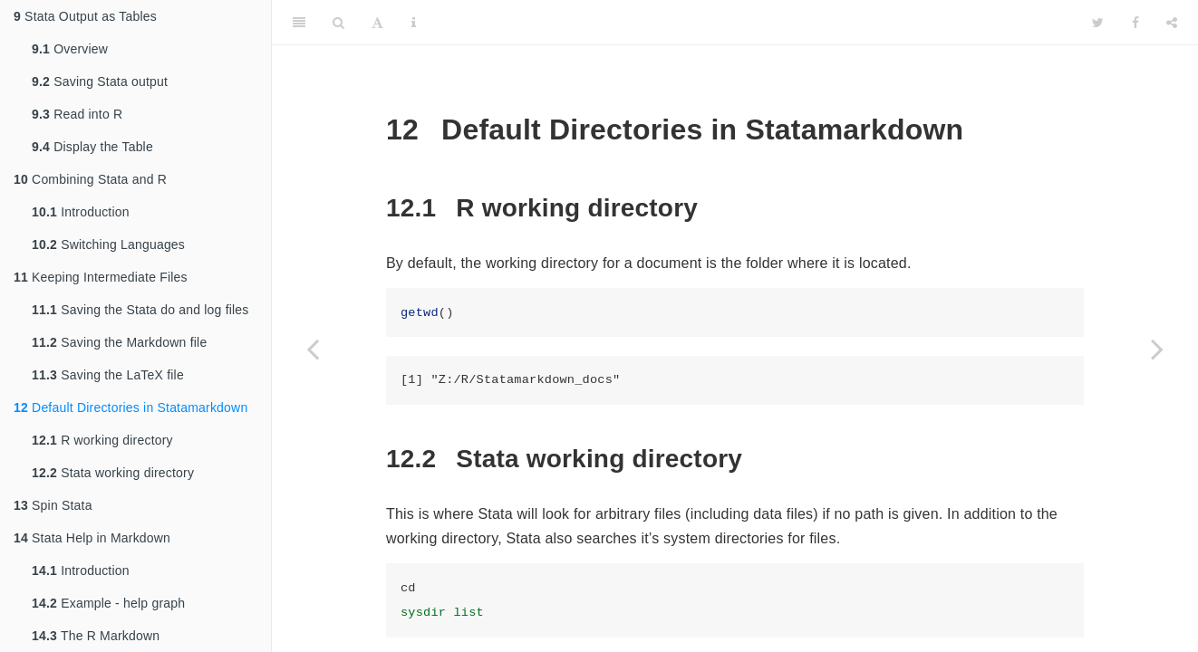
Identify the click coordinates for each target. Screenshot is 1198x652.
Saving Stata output (100, 81)
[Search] (338, 22)
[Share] (1172, 22)
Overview (70, 49)
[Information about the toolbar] (414, 22)
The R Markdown (95, 635)
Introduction (81, 212)
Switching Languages (108, 244)
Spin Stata (53, 505)
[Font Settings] (377, 22)
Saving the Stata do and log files (140, 309)
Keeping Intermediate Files (101, 277)
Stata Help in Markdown (92, 538)
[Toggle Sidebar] (299, 22)
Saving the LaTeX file (108, 375)
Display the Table (92, 146)
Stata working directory (113, 472)
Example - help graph (108, 603)
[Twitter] (1097, 22)
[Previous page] (312, 348)
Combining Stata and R (90, 179)
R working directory (102, 440)
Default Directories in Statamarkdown (130, 407)
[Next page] (1157, 348)
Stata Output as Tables (85, 16)
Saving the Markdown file (119, 342)
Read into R (77, 114)
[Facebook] (1135, 22)
